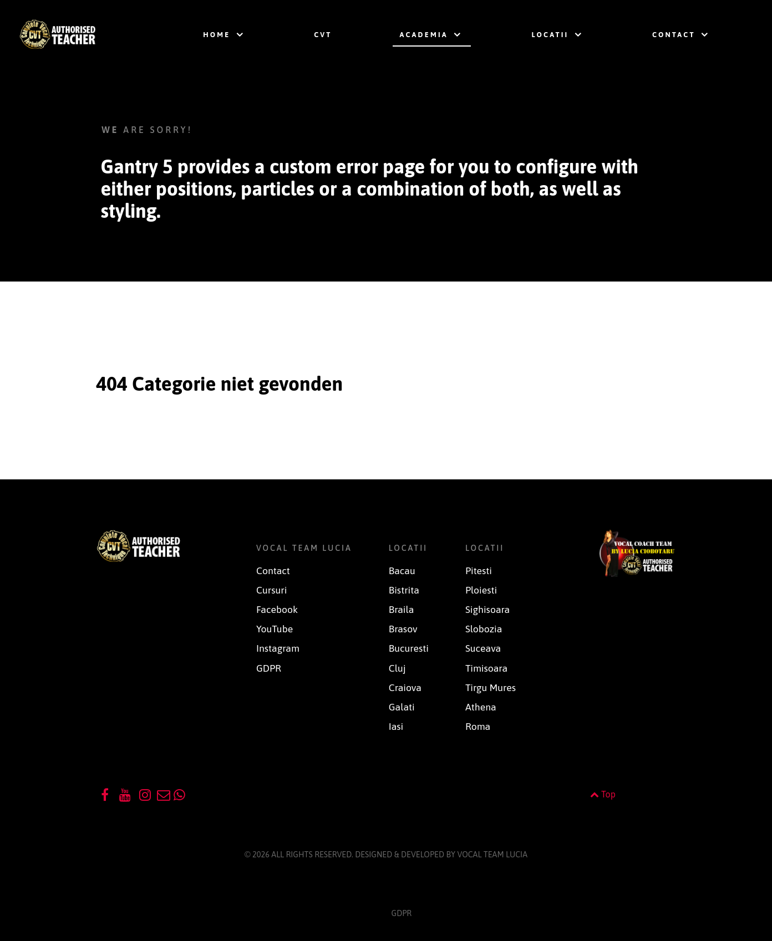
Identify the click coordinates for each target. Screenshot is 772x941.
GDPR (268, 668)
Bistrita (404, 590)
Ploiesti (481, 590)
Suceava (483, 648)
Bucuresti (409, 648)
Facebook (277, 609)
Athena (480, 707)
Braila (401, 609)
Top (603, 794)
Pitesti (478, 570)
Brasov (403, 629)
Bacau (402, 570)
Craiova (405, 687)
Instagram (277, 648)
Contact (273, 570)
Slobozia (483, 629)
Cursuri (271, 590)
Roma (477, 726)
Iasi (396, 726)
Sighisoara (487, 609)
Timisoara (486, 668)
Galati (402, 707)
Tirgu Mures (490, 687)
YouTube (274, 629)
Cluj (397, 668)
